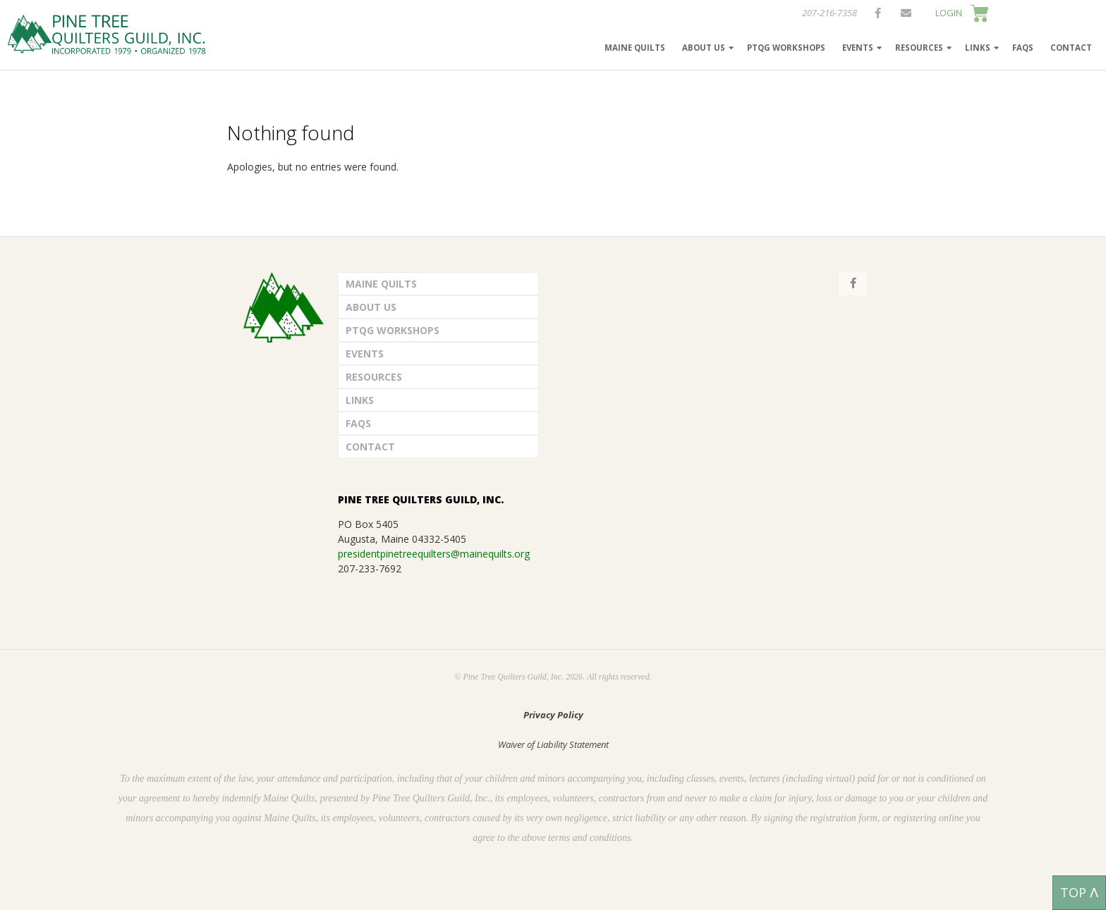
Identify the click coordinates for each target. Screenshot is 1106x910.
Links (977, 47)
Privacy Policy (553, 714)
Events (857, 47)
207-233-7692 (369, 568)
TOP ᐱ (1079, 892)
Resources (919, 47)
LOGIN (948, 12)
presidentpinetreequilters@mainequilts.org (434, 553)
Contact (1071, 47)
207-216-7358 (829, 12)
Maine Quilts (634, 47)
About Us (703, 47)
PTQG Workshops (786, 47)
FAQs (1022, 47)
